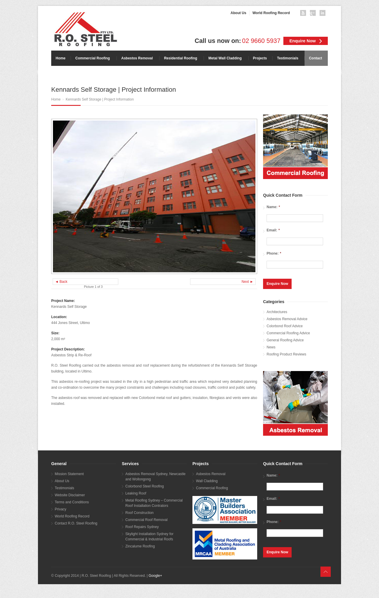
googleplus (314, 14)
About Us (62, 480)
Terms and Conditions (72, 501)
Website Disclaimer (70, 494)
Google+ (155, 575)
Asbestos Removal (210, 473)
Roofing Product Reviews (286, 353)
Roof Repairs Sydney (142, 526)
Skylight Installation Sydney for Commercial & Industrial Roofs (149, 535)
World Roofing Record (72, 515)
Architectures (277, 311)
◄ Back (61, 282)
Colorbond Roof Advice (285, 325)
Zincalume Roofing (140, 545)
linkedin (324, 14)
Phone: (274, 253)
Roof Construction (139, 512)
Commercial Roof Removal (146, 519)
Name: (273, 207)
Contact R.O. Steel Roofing (76, 522)
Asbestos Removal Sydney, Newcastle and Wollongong (155, 475)
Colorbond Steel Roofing (144, 485)
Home (56, 99)
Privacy (60, 508)
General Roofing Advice (285, 339)
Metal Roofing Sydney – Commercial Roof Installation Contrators (154, 502)
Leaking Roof (135, 492)
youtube (304, 14)
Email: (273, 230)
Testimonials (64, 487)
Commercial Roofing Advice (288, 332)
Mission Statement (69, 473)
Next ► (247, 282)
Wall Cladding (207, 480)
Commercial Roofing (212, 487)
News (271, 346)
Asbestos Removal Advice (287, 318)
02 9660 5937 (261, 40)
